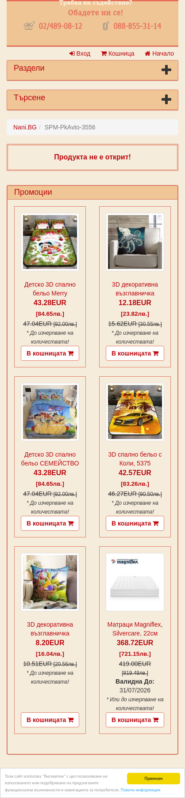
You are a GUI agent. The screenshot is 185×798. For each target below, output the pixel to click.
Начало (159, 53)
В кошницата (50, 353)
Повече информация (140, 790)
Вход (80, 53)
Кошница (117, 53)
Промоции (33, 192)
